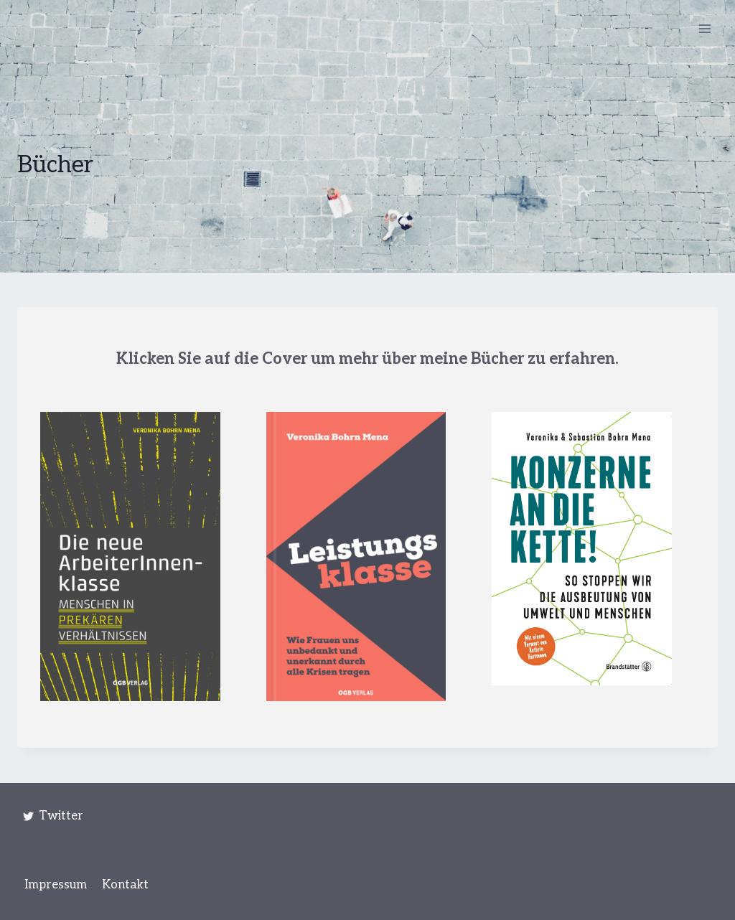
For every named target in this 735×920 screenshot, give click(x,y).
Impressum (55, 885)
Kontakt (125, 885)
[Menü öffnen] (704, 28)
